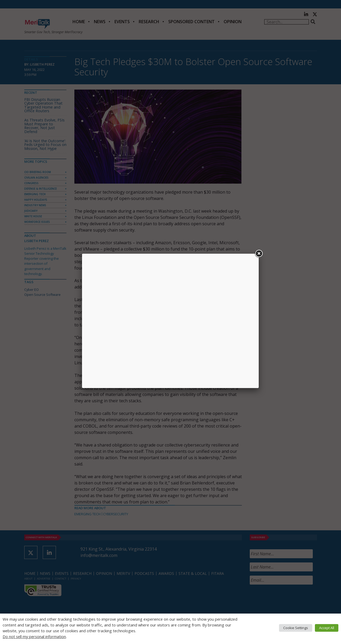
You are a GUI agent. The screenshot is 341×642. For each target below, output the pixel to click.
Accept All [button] (326, 627)
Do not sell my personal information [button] (34, 636)
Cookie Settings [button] (295, 627)
